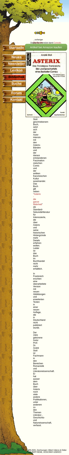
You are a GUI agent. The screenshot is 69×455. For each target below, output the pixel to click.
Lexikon (16, 70)
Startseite (16, 48)
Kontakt (16, 99)
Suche (16, 83)
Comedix (57, 43)
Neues (16, 57)
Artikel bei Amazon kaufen (46, 47)
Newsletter (16, 64)
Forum (16, 93)
